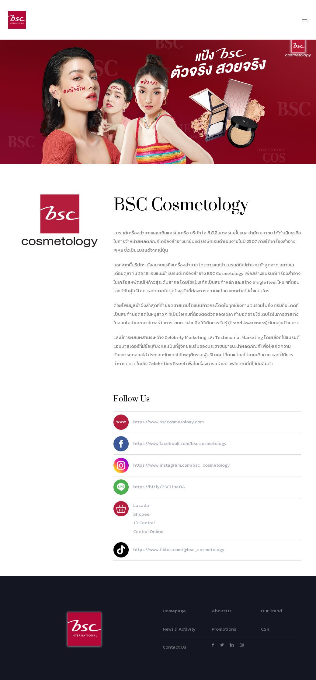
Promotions (224, 628)
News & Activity (179, 628)
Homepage (174, 610)
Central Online (148, 531)
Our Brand (271, 610)
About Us (221, 610)
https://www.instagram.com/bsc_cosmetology (171, 465)
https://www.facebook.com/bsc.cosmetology (170, 443)
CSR (265, 628)
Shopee (141, 514)
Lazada (141, 505)
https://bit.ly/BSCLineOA (149, 487)
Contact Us (174, 646)
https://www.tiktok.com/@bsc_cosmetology (168, 549)
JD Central (144, 522)
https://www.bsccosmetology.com (158, 422)
